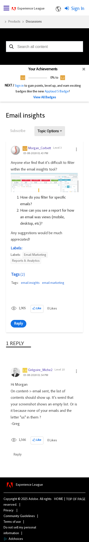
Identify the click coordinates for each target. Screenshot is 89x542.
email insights (30, 283)
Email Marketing (35, 255)
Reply (18, 324)
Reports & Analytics (26, 261)
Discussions (34, 22)
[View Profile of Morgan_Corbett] (39, 148)
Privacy (9, 510)
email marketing (53, 283)
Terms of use (12, 522)
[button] (11, 46)
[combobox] (44, 46)
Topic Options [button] (48, 131)
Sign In (77, 8)
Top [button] (69, 499)
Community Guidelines (19, 516)
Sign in (19, 86)
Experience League (31, 8)
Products (14, 22)
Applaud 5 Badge (57, 91)
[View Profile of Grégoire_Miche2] (40, 370)
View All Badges (44, 97)
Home (58, 499)
